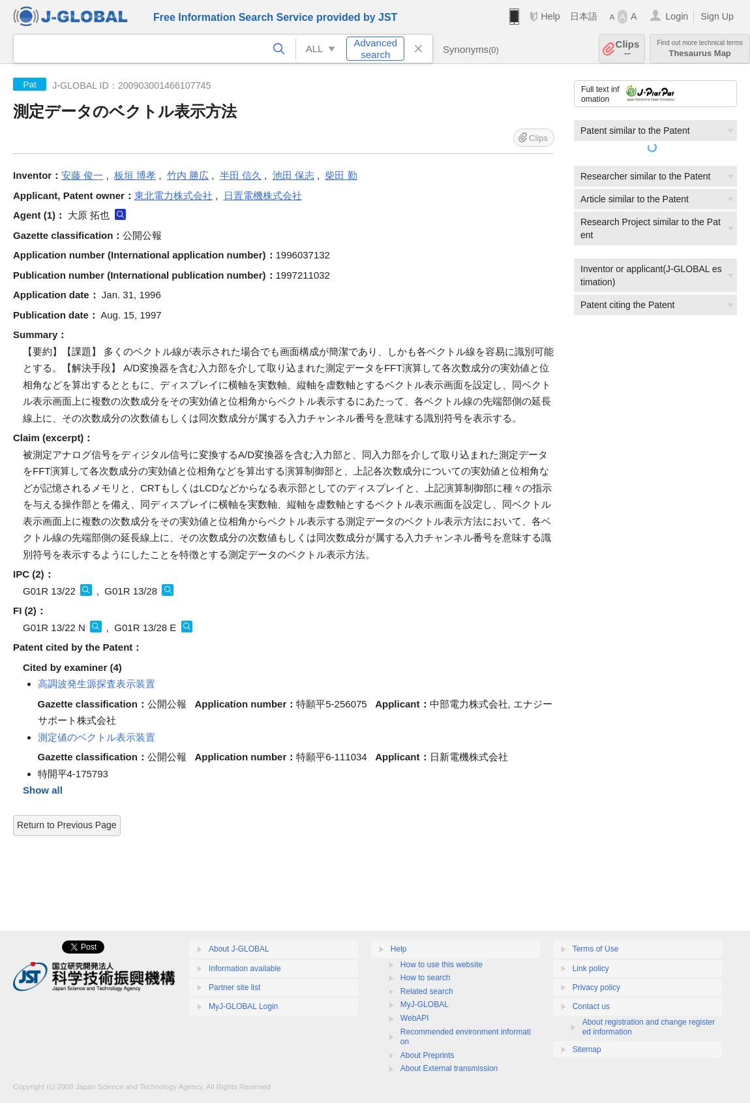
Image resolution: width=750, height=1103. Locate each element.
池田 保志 (293, 175)
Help (550, 16)
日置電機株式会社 (263, 195)
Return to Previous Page (67, 825)
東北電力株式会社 (173, 195)
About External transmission (449, 1068)
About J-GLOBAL (239, 949)
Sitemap (587, 1049)
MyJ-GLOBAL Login (243, 1006)
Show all (43, 790)
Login (676, 16)
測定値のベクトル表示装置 (96, 737)
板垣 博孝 (135, 175)
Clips (628, 49)
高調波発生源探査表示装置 (96, 683)
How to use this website (441, 964)
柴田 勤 (341, 175)
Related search (426, 991)
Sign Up (717, 16)
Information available (245, 968)
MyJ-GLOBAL (424, 1004)
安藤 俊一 (82, 175)
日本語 (583, 16)
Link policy (591, 968)
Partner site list (234, 987)
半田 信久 (241, 175)
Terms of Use (596, 949)
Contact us (591, 1006)
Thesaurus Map (700, 48)
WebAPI (414, 1018)
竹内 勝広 (188, 175)
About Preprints (427, 1055)
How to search (425, 977)
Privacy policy (596, 987)
